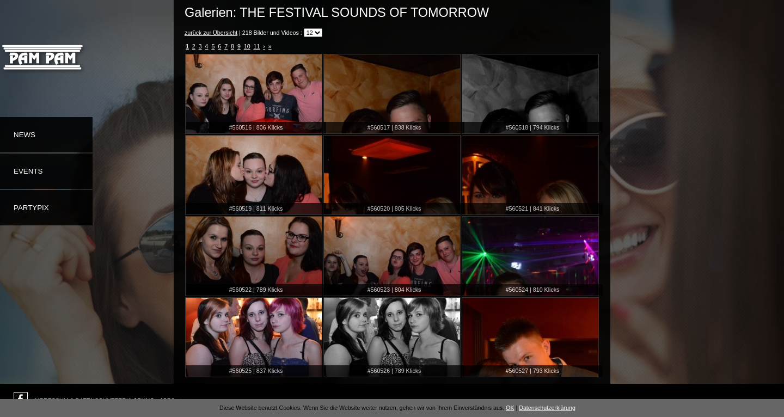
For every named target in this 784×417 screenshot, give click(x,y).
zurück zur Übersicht (211, 32)
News (24, 135)
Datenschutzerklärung (547, 407)
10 (247, 46)
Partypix (31, 208)
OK (510, 407)
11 (257, 46)
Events (28, 171)
